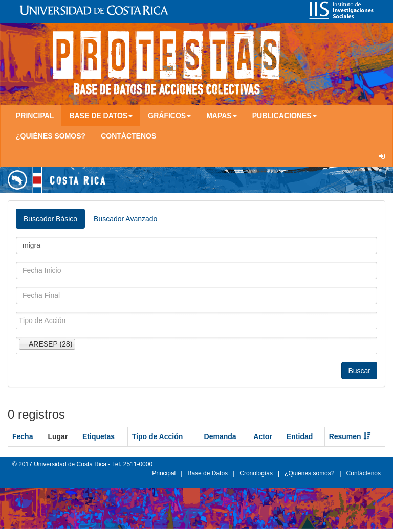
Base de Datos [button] (101, 115)
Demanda (220, 436)
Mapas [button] (221, 115)
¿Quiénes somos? (50, 136)
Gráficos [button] (169, 115)
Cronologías (256, 473)
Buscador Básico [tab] (50, 219)
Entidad (300, 436)
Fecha (22, 436)
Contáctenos (128, 136)
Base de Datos (207, 473)
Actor (262, 436)
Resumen (349, 436)
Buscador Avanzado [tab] (125, 219)
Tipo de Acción (157, 436)
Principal (35, 115)
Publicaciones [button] (284, 115)
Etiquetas (98, 436)
